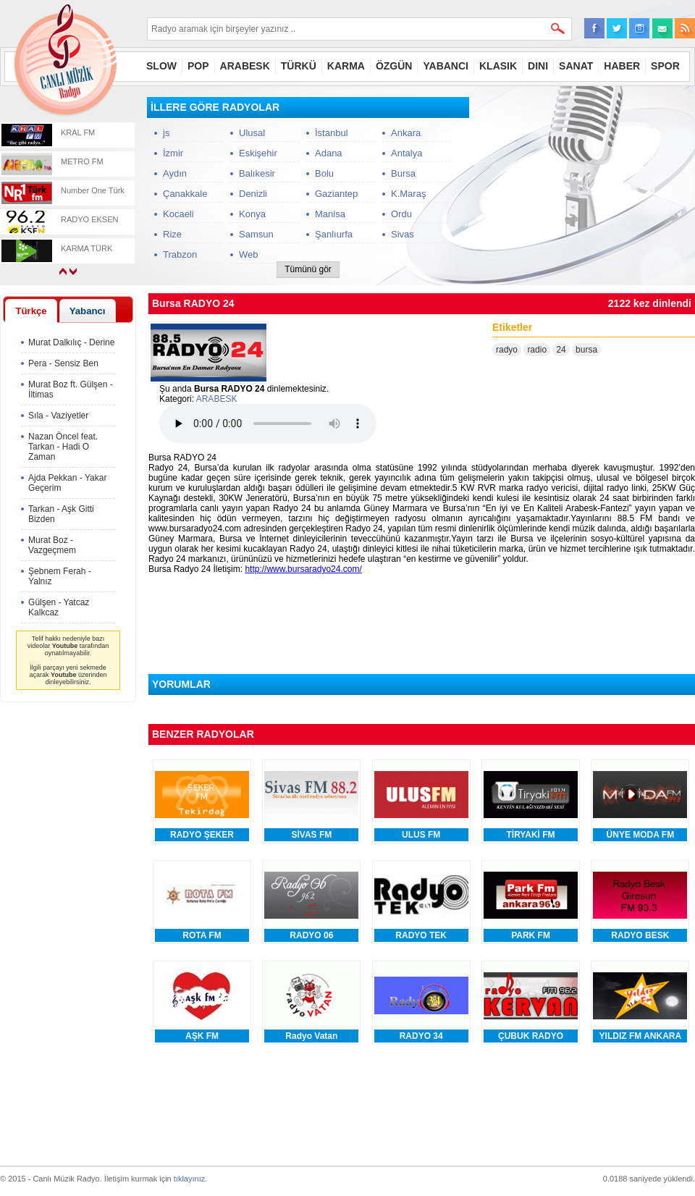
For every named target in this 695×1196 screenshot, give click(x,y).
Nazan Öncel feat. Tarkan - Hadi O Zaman (63, 446)
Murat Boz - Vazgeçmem (52, 545)
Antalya (406, 153)
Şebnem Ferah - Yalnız (59, 576)
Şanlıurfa (334, 234)
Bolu (324, 173)
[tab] (31, 310)
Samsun (256, 234)
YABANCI (445, 66)
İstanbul (331, 132)
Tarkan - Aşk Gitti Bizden (61, 514)
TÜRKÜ (298, 66)
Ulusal (252, 132)
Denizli (253, 193)
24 (560, 350)
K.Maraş (408, 193)
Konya (252, 214)
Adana (328, 153)
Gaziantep (336, 193)
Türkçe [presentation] (30, 311)
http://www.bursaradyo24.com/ (303, 569)
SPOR (665, 66)
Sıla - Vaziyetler (58, 415)
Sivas (402, 234)
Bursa (403, 173)
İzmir (173, 153)
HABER (622, 66)
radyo (507, 350)
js (166, 132)
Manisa (330, 214)
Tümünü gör (308, 269)
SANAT (576, 66)
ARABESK (245, 66)
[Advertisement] (586, 187)
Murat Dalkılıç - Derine (71, 342)
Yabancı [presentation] (88, 311)
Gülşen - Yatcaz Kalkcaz (58, 607)
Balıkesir (257, 173)
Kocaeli (178, 214)
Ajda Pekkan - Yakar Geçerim (67, 483)
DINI (538, 66)
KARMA (346, 66)
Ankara (406, 132)
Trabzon (180, 254)
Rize (172, 234)
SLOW (161, 66)
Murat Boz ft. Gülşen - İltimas (70, 389)
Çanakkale (185, 193)
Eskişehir (258, 153)
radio (537, 350)
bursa (586, 350)
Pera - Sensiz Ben (63, 363)
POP (198, 66)
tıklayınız (189, 1178)
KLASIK (498, 66)
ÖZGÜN (394, 66)
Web (248, 254)
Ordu (401, 214)
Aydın (175, 173)
